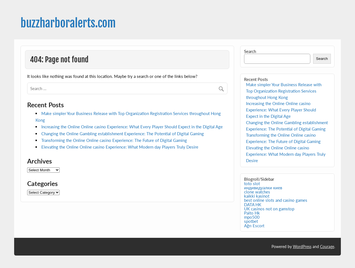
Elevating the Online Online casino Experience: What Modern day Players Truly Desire (119, 146)
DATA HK (252, 204)
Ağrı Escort (254, 225)
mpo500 (252, 217)
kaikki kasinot (256, 195)
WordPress (302, 246)
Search (250, 51)
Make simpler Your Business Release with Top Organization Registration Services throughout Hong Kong (283, 91)
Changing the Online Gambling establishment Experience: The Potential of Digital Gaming (122, 133)
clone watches (257, 191)
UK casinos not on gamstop (269, 208)
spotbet (251, 221)
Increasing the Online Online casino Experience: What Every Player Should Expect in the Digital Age (132, 126)
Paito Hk (252, 212)
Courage (327, 246)
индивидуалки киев (263, 187)
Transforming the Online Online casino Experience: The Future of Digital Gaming (114, 140)
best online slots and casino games (275, 200)
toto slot (252, 183)
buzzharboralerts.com (68, 23)
